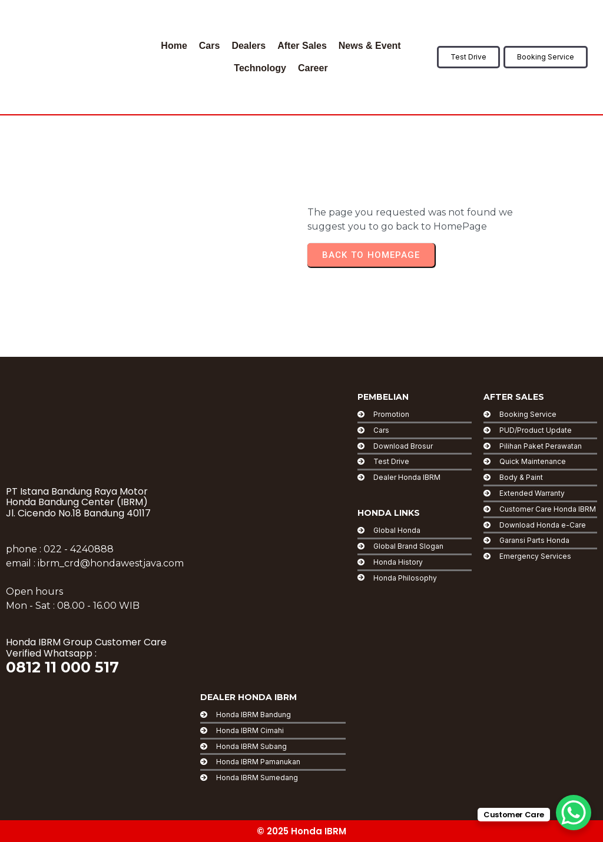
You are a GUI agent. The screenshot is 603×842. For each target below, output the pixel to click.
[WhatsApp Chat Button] (573, 812)
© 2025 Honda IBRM (301, 831)
